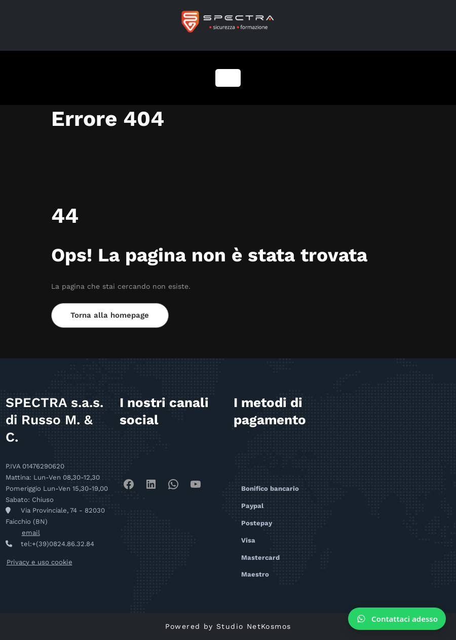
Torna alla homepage (110, 315)
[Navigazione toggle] (227, 78)
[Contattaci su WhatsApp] (397, 619)
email (31, 532)
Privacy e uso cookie (39, 562)
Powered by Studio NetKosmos (228, 626)
